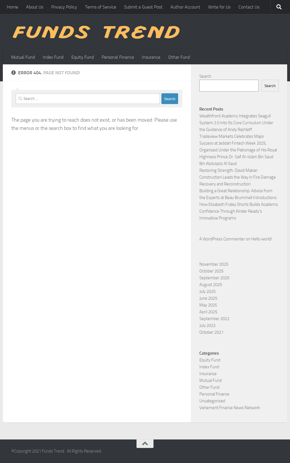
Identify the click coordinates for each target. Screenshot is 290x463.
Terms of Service (100, 7)
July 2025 (207, 291)
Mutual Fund (23, 57)
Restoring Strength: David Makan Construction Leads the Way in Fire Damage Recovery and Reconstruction (237, 177)
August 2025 (210, 284)
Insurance (151, 57)
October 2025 (211, 271)
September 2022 (214, 318)
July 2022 (207, 325)
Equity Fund (82, 57)
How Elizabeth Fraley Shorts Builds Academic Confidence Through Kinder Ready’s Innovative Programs (238, 211)
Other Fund (179, 57)
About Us (34, 7)
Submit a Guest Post (143, 7)
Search (205, 76)
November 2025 (213, 264)
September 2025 (214, 277)
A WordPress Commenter (222, 239)
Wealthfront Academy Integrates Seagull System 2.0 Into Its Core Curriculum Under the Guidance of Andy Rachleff (236, 122)
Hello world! (261, 239)
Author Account (185, 7)
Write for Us (219, 7)
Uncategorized (212, 400)
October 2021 (211, 332)
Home (12, 7)
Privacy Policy (64, 7)
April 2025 (208, 311)
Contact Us (248, 7)
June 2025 (208, 298)
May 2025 (208, 305)
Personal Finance (118, 57)
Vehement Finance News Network (229, 407)
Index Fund (53, 57)
